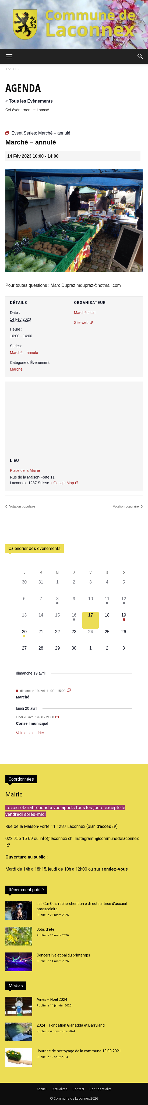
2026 (94, 1098)
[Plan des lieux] (74, 414)
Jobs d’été (45, 929)
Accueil (10, 69)
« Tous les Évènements (29, 101)
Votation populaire (21, 506)
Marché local (84, 312)
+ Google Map (64, 483)
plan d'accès (102, 826)
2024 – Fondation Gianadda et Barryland (71, 1025)
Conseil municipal (32, 723)
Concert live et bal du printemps (63, 955)
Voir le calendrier (30, 733)
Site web (83, 322)
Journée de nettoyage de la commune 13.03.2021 (79, 1051)
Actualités (59, 1089)
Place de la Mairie (25, 470)
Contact (78, 1089)
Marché (16, 369)
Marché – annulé (24, 352)
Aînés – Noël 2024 (52, 999)
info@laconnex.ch (56, 838)
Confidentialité (100, 1089)
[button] (9, 56)
